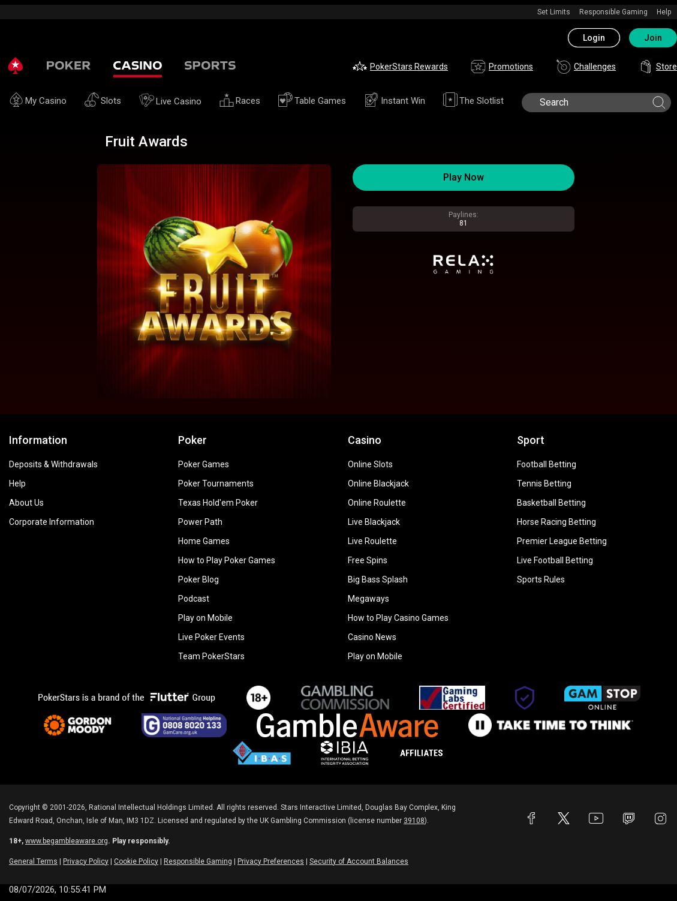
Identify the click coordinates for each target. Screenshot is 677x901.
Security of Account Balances (358, 861)
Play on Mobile (205, 618)
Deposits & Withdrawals (53, 464)
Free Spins (367, 560)
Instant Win (394, 101)
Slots (103, 101)
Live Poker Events (211, 637)
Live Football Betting (555, 560)
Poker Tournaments (216, 483)
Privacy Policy (86, 861)
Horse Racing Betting (556, 522)
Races (239, 101)
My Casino (38, 101)
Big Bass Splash (378, 579)
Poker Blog (198, 579)
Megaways (368, 598)
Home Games (204, 541)
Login (594, 38)
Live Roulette (372, 541)
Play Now (463, 177)
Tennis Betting (544, 483)
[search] (595, 102)
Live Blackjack (374, 522)
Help (664, 12)
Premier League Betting (562, 541)
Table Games (312, 101)
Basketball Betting (551, 502)
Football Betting (546, 464)
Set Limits (553, 12)
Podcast (193, 598)
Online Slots (370, 464)
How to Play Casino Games (398, 618)
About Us (26, 502)
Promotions (502, 66)
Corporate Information (51, 522)
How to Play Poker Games (226, 560)
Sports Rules (541, 579)
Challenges (586, 66)
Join (653, 38)
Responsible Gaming (613, 12)
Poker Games (203, 464)
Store (658, 66)
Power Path (200, 522)
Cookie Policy (136, 861)
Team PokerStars (211, 656)
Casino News (372, 637)
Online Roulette (377, 502)
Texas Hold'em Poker (218, 502)
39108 (414, 820)
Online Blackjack (378, 483)
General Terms (33, 861)
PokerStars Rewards (400, 66)
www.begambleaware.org (66, 841)
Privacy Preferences (270, 861)
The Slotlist (473, 101)
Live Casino (170, 102)
